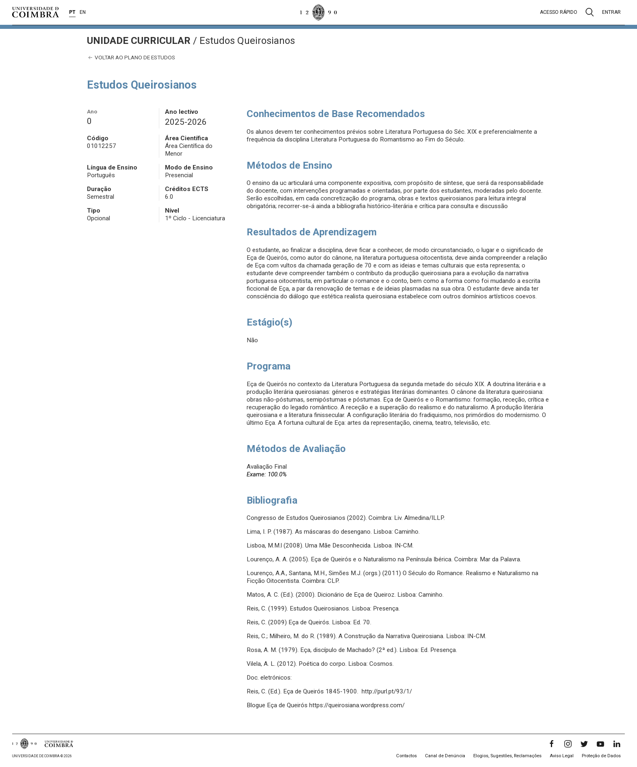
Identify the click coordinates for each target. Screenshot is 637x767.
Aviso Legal (562, 755)
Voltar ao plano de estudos (131, 57)
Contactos (406, 755)
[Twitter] (584, 744)
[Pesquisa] (589, 12)
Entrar (611, 12)
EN (83, 12)
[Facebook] (552, 744)
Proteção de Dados (601, 755)
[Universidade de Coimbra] (35, 12)
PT (72, 12)
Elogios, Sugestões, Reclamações (507, 755)
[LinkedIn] (617, 744)
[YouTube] (600, 744)
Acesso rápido (558, 12)
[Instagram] (568, 744)
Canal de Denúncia (445, 755)
